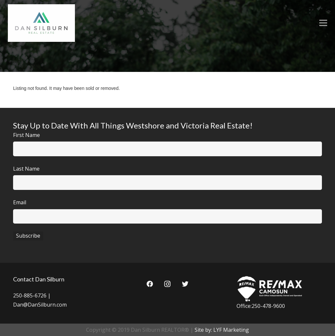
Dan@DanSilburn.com (40, 304)
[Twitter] (185, 284)
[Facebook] (150, 284)
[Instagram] (167, 284)
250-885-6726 (29, 295)
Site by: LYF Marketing (222, 329)
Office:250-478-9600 (261, 306)
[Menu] (323, 23)
